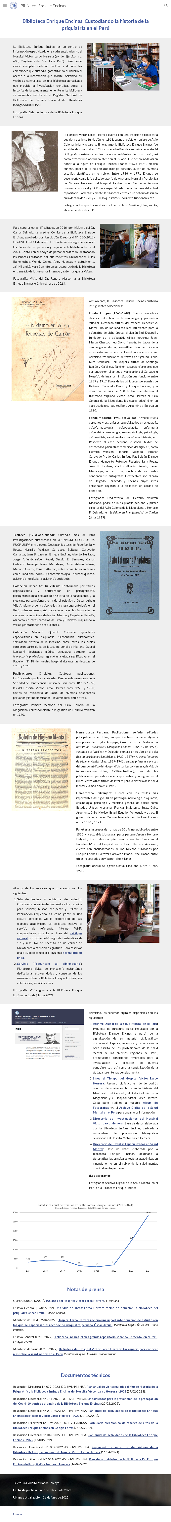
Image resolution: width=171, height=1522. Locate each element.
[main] (86, 24)
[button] (5, 5)
